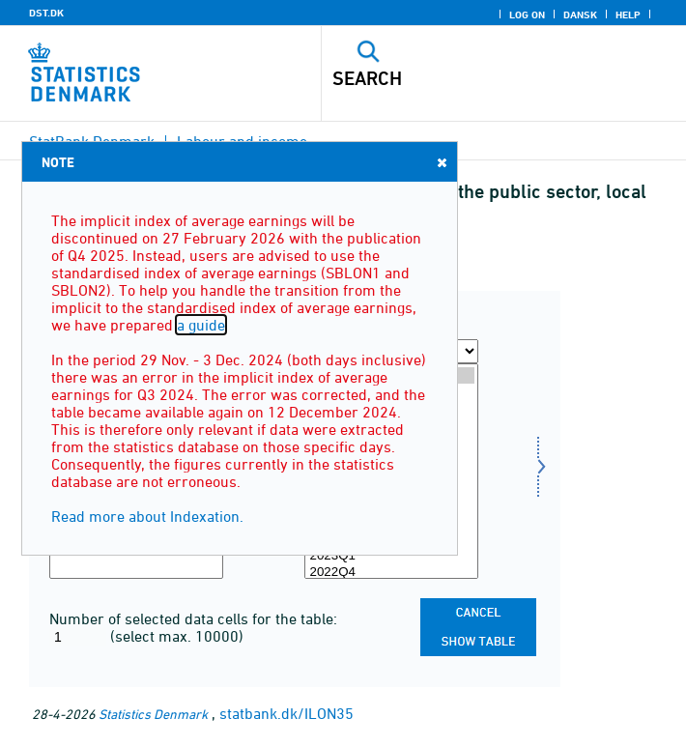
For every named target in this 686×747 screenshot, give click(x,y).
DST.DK (46, 12)
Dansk (580, 14)
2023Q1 (391, 556)
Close (440, 162)
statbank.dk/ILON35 (286, 713)
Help (628, 14)
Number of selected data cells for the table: (193, 618)
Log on (527, 14)
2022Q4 (391, 572)
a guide (201, 324)
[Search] (469, 78)
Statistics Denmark (153, 713)
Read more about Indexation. (147, 516)
